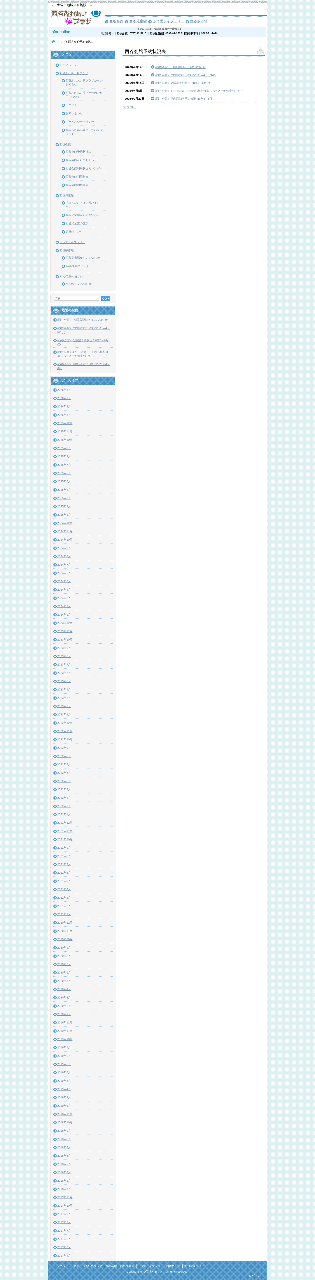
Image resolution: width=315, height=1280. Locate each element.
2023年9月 (64, 648)
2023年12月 (64, 623)
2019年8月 (64, 1055)
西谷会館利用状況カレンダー (84, 168)
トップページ (68, 65)
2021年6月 (64, 872)
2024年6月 (64, 573)
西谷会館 (116, 21)
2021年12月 (64, 822)
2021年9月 (64, 847)
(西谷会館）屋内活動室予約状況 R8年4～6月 (183, 98)
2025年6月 (64, 473)
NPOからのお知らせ (79, 283)
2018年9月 (64, 1130)
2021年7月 (64, 864)
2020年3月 (64, 997)
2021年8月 (64, 856)
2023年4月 (64, 689)
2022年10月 (64, 739)
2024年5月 (64, 581)
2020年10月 (64, 939)
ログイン (254, 1275)
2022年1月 (64, 814)
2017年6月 (64, 1239)
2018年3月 (64, 1172)
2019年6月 (64, 1072)
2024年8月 (64, 556)
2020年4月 (64, 989)
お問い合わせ (74, 113)
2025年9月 (64, 448)
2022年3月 (64, 797)
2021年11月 (64, 831)
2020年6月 (64, 972)
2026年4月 (64, 389)
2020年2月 (64, 1005)
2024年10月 (64, 539)
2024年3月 (64, 598)
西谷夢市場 (199, 21)
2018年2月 (64, 1180)
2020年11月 (64, 931)
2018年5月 (64, 1164)
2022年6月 (64, 772)
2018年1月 (64, 1189)
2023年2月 (64, 706)
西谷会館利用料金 (77, 176)
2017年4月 (64, 1255)
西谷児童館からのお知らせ (83, 215)
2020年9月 (64, 947)
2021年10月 (64, 839)
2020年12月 (64, 922)
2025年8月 (64, 456)
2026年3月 (64, 398)
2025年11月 (64, 431)
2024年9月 (64, 548)
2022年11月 (64, 731)
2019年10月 (64, 1039)
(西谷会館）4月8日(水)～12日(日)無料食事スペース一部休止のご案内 (199, 90)
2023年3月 (64, 697)
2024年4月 (64, 589)
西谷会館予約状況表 (78, 151)
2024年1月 (64, 614)
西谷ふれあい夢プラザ (74, 73)
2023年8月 (64, 656)
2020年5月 (64, 981)
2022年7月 (64, 764)
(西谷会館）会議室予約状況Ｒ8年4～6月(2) (182, 83)
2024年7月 (64, 564)
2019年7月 (64, 1064)
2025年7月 (64, 464)
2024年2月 (64, 606)
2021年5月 (64, 881)
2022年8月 (64, 756)
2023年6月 (64, 673)
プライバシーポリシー (80, 121)
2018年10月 (64, 1122)
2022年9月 (64, 747)
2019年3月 (64, 1097)
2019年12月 (64, 1022)
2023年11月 (64, 631)
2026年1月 (64, 414)
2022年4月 (64, 789)
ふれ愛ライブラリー (168, 21)
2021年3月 (64, 897)
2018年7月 (64, 1147)
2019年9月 (64, 1047)
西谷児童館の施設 (77, 223)
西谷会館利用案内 (77, 185)
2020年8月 (64, 956)
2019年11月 (64, 1030)
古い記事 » (129, 107)
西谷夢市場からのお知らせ (83, 257)
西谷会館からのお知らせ (81, 160)
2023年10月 (64, 639)
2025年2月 (64, 506)
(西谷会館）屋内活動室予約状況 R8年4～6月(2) (185, 75)
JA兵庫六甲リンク (77, 266)
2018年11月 (64, 1114)
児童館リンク (74, 231)
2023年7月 (64, 664)
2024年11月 (64, 531)
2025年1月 (64, 514)
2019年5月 (64, 1080)
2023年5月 (64, 681)
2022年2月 (64, 806)
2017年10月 (64, 1205)
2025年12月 (64, 423)
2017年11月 (64, 1197)
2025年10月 (64, 439)
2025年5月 (64, 481)
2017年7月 (64, 1230)
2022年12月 (64, 722)
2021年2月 (64, 906)
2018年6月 (64, 1155)
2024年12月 (64, 523)
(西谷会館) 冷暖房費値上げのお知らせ (180, 67)
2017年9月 (64, 1214)
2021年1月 (64, 914)
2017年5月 (64, 1247)
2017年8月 (64, 1222)
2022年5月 (64, 781)
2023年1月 (64, 714)
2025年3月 (64, 498)
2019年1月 (64, 1105)
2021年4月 (64, 889)
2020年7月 (64, 964)
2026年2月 (64, 406)
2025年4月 (64, 489)
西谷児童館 (138, 21)
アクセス (71, 105)
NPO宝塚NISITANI (71, 276)
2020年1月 (64, 1014)
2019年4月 (64, 1089)
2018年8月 (64, 1139)
